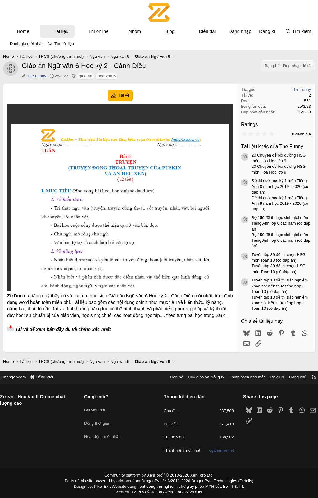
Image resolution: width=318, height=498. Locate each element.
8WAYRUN (189, 490)
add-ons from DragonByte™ (143, 480)
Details (239, 480)
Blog (170, 31)
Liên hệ (171, 377)
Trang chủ (293, 377)
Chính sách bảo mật (242, 377)
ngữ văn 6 (107, 76)
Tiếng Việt (46, 377)
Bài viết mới (97, 407)
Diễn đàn (208, 31)
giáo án (85, 76)
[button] (35, 31)
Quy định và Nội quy (201, 377)
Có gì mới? (99, 396)
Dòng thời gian (100, 418)
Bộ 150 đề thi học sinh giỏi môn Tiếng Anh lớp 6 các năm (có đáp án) (281, 223)
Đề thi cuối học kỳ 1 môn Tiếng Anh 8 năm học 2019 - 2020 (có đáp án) (280, 186)
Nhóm (135, 31)
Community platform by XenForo (159, 475)
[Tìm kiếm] (298, 31)
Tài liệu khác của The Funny (272, 146)
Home (23, 31)
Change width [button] (18, 377)
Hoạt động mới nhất (104, 429)
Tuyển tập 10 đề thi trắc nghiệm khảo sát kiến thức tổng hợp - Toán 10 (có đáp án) (280, 286)
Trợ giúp (272, 377)
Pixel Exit (106, 485)
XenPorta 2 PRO (133, 490)
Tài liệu (60, 31)
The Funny (36, 76)
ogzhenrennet (219, 450)
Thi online (99, 31)
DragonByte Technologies (210, 480)
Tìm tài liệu (64, 43)
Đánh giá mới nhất (26, 43)
